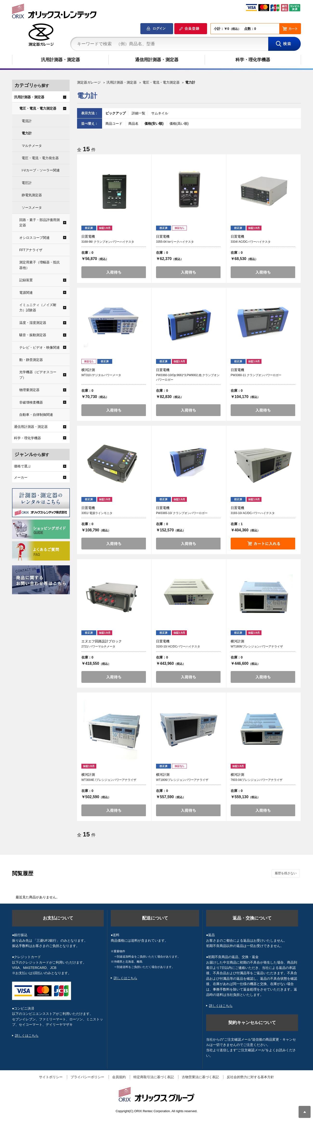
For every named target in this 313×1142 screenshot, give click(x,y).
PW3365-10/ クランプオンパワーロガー (182, 513)
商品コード (114, 123)
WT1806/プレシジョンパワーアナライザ (257, 646)
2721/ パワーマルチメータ (98, 646)
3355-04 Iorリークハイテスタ (175, 241)
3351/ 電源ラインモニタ (96, 513)
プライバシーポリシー (87, 1077)
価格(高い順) (179, 123)
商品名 (133, 123)
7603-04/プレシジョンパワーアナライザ (256, 780)
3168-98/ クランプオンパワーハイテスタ (107, 241)
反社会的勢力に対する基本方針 (250, 1077)
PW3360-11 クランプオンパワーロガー (256, 375)
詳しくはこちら (27, 1036)
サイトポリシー (51, 1077)
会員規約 (119, 1077)
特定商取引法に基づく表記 (153, 1077)
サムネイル (159, 113)
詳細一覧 (138, 113)
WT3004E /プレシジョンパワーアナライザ (108, 780)
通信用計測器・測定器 (156, 59)
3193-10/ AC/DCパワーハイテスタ (253, 513)
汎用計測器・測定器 (60, 59)
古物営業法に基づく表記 (200, 1077)
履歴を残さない (286, 873)
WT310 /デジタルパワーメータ (101, 375)
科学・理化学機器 (252, 59)
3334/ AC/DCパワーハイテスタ (251, 241)
